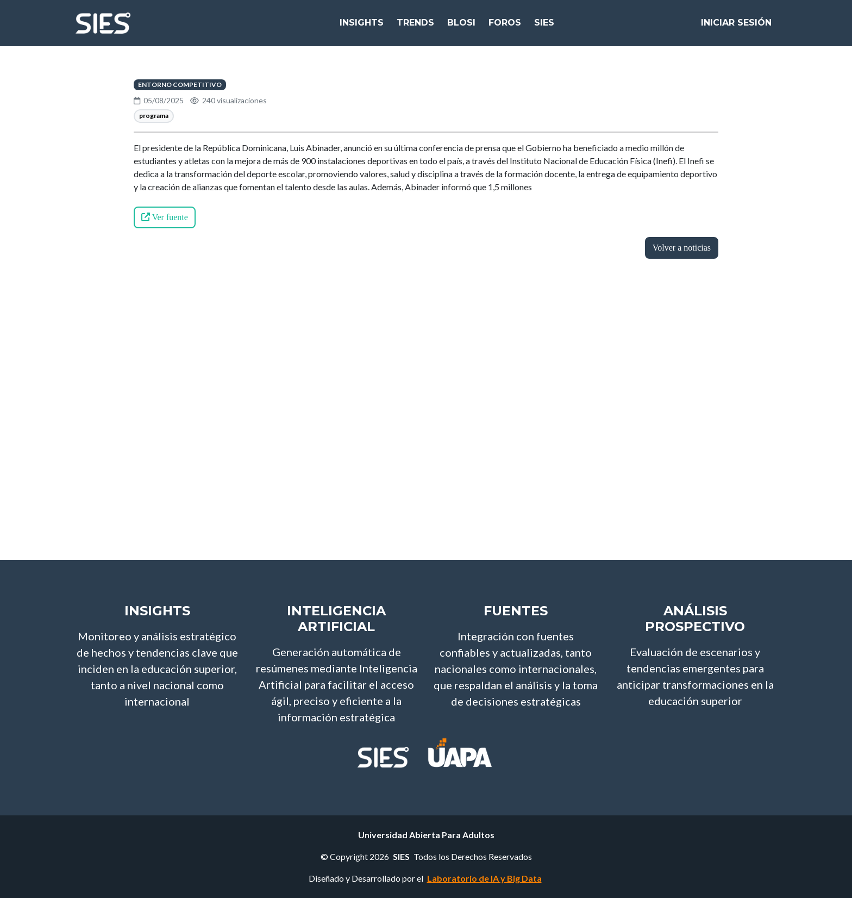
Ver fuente (164, 217)
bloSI (461, 27)
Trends (415, 27)
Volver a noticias (682, 247)
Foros (504, 27)
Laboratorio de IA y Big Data (484, 878)
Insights (362, 27)
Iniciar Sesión (736, 27)
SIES (544, 27)
